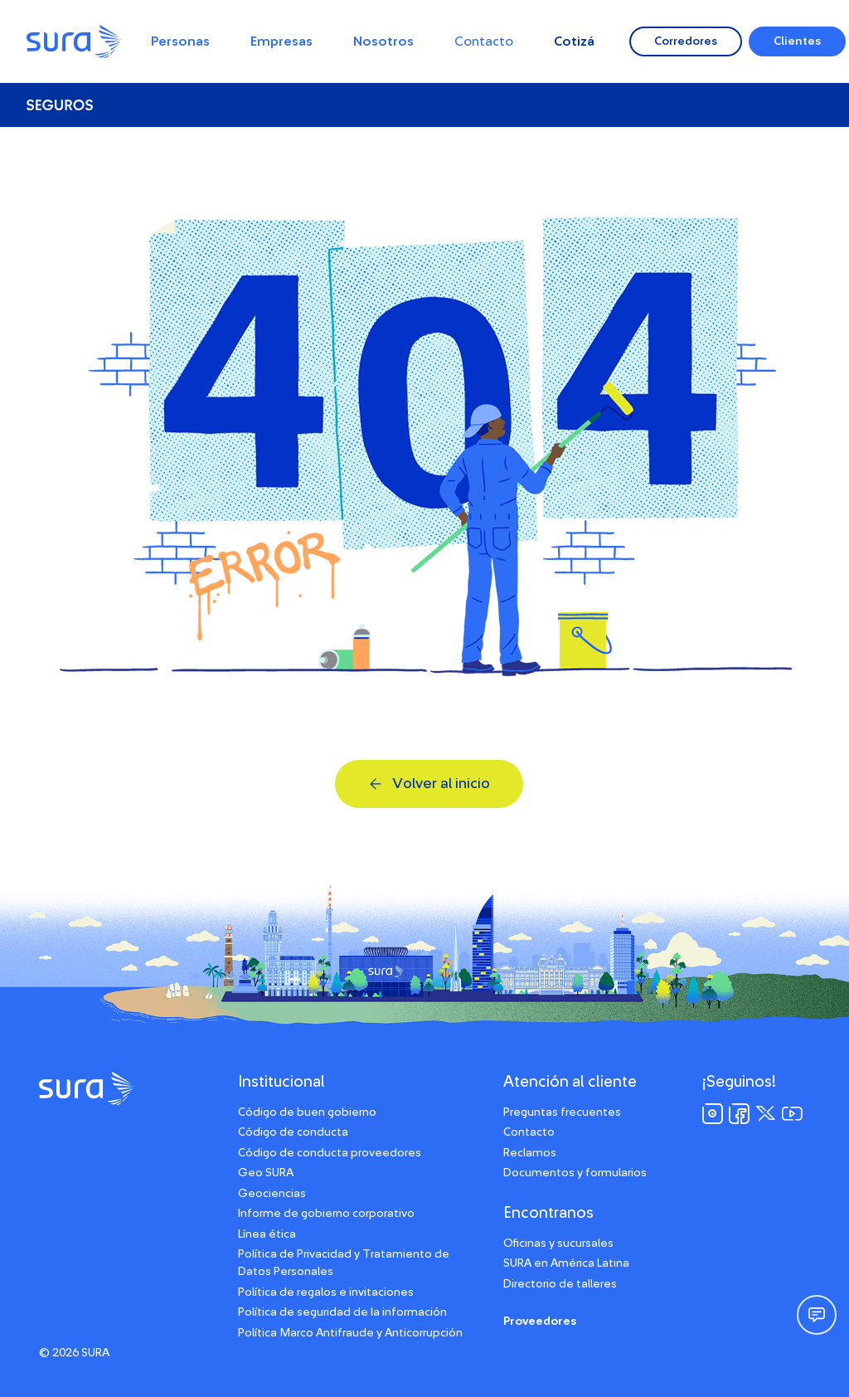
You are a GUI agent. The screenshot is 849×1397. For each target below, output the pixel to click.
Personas (180, 41)
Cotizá (574, 41)
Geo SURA (266, 1173)
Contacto (483, 41)
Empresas (281, 41)
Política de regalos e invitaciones (326, 1292)
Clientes (797, 41)
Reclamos (529, 1153)
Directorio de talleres (560, 1284)
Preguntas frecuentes (562, 1112)
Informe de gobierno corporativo (326, 1213)
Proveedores (539, 1321)
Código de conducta (293, 1132)
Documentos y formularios (575, 1173)
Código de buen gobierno (307, 1112)
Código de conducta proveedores (329, 1153)
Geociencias (272, 1194)
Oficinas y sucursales (558, 1243)
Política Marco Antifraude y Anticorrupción (350, 1333)
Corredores (685, 41)
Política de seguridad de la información (342, 1312)
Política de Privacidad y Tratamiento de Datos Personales (343, 1263)
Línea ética (267, 1234)
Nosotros (383, 41)
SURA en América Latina (566, 1263)
